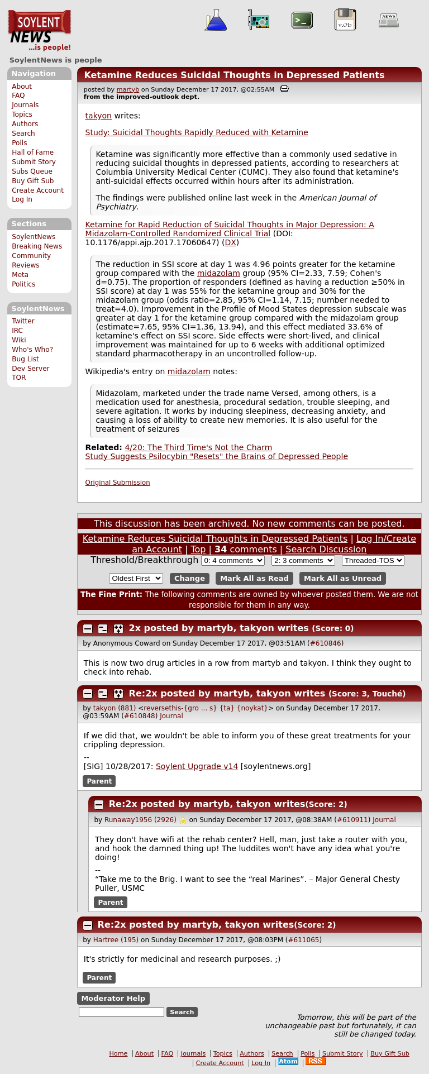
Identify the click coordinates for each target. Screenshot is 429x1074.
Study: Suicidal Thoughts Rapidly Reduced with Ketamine (196, 132)
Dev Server (30, 369)
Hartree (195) (116, 940)
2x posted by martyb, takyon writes (219, 628)
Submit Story (34, 162)
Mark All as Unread (343, 578)
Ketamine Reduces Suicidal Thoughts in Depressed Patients (234, 75)
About (22, 86)
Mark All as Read (254, 578)
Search (23, 133)
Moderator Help (113, 998)
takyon (98, 115)
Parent (99, 781)
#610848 (139, 716)
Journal (171, 716)
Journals (25, 105)
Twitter (23, 321)
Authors (25, 124)
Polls (19, 143)
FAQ (18, 95)
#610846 (325, 643)
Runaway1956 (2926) (140, 820)
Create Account (38, 190)
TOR (19, 377)
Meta (20, 275)
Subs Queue (32, 171)
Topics (22, 114)
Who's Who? (32, 350)
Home (118, 1053)
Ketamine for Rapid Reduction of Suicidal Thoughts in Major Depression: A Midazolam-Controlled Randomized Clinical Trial (229, 229)
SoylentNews (39, 30)
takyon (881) (114, 708)
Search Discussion (325, 549)
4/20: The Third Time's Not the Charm (198, 447)
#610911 (352, 820)
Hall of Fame (33, 152)
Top (198, 549)
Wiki (19, 340)
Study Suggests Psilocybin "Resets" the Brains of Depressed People (216, 456)
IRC (17, 331)
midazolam (218, 273)
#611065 (304, 940)
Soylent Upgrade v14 (197, 766)
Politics (23, 284)
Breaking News (37, 246)
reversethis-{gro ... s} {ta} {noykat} (206, 708)
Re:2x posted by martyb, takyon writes (227, 693)
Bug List (25, 359)
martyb (128, 89)
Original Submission (117, 482)
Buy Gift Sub (33, 181)
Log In (22, 199)
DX (230, 242)
